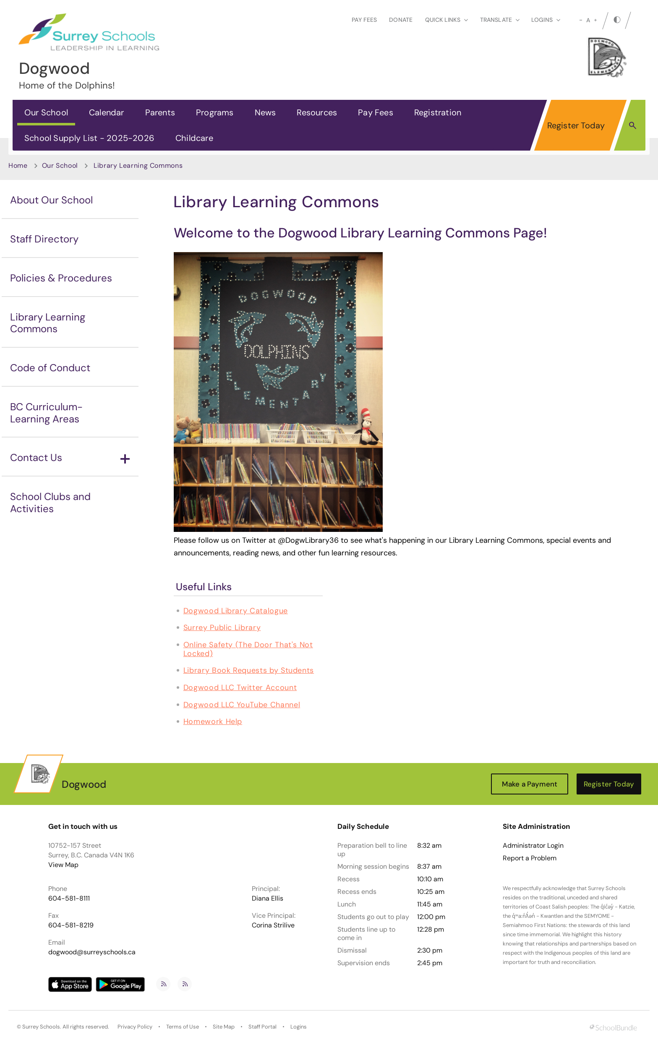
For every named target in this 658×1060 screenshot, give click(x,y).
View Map (63, 864)
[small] (580, 20)
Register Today (576, 125)
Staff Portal (262, 1026)
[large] (595, 20)
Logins (298, 1026)
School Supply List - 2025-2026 (89, 138)
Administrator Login (533, 845)
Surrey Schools (41, 1026)
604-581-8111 (69, 898)
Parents (160, 112)
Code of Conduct (50, 367)
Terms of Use (182, 1026)
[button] (632, 125)
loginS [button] (545, 19)
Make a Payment (529, 784)
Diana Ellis (267, 898)
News (265, 112)
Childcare (194, 138)
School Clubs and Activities (50, 502)
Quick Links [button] (446, 19)
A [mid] (588, 20)
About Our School (51, 199)
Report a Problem (529, 858)
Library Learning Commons (47, 323)
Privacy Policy (135, 1026)
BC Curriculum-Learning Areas (46, 412)
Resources (317, 112)
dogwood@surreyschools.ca (92, 952)
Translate (500, 19)
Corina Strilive (273, 925)
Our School (46, 112)
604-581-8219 (71, 925)
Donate (401, 19)
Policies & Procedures (61, 277)
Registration (437, 112)
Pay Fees (364, 19)
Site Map (224, 1026)
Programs (215, 112)
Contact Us (70, 457)
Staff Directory (44, 238)
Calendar (106, 112)
